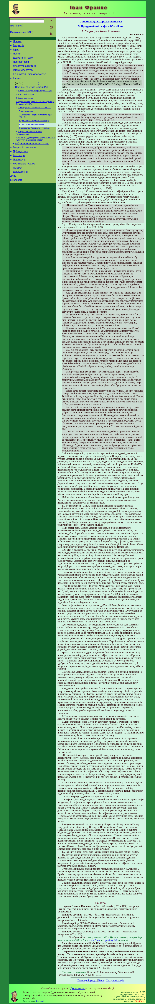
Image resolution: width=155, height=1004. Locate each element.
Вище (101, 980)
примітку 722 (110, 940)
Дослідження (20, 184)
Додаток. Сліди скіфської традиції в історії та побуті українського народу (35, 147)
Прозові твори (21, 64)
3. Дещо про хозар (24, 104)
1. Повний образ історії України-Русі (35, 96)
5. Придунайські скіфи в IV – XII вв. (34, 114)
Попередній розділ (87, 980)
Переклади (19, 170)
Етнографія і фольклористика (29, 78)
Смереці (40, 1001)
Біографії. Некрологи (24, 157)
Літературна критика (24, 69)
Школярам (16, 193)
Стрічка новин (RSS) (21, 32)
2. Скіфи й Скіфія (26, 100)
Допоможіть (77, 988)
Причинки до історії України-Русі (31, 92)
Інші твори (19, 166)
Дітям (13, 188)
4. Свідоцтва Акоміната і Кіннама (34, 136)
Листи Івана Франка (24, 175)
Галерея (17, 179)
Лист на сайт (17, 25)
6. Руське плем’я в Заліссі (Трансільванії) (29, 141)
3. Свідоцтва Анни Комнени (31, 132)
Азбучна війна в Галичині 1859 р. (32, 152)
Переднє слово (26, 118)
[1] (30, 88)
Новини (17, 42)
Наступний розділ (115, 980)
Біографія (18, 46)
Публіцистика (20, 161)
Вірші (16, 51)
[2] (38, 88)
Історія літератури (23, 73)
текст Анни (94, 940)
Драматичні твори (23, 60)
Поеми (16, 55)
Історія (17, 82)
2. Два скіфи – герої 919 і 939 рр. (34, 128)
